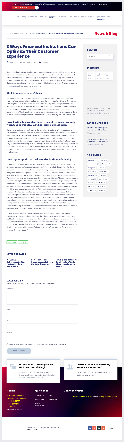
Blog (89, 78)
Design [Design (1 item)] (91, 168)
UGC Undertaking (26, 4)
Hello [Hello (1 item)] (103, 175)
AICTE (14, 4)
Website (9, 333)
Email (9, 321)
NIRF (109, 16)
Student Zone (52, 17)
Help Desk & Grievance (101, 18)
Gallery (91, 16)
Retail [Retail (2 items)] (91, 186)
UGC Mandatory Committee (67, 4)
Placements (74, 16)
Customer (12, 242)
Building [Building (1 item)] (103, 160)
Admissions (53, 400)
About (23, 16)
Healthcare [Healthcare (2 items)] (93, 175)
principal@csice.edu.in (14, 409)
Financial (23, 242)
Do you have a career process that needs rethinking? (36, 366)
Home (17, 16)
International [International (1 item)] (104, 179)
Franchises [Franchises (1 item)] (103, 171)
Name (9, 309)
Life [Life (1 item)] (90, 183)
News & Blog (103, 4)
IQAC (84, 4)
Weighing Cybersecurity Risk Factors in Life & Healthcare (16, 263)
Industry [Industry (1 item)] (92, 179)
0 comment (45, 62)
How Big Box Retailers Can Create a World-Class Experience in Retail (66, 263)
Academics (32, 16)
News (107, 78)
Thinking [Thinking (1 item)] (92, 190)
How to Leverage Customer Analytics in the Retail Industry (42, 262)
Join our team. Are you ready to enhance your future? (95, 366)
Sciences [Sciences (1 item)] (101, 186)
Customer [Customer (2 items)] (106, 164)
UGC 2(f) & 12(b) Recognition (45, 4)
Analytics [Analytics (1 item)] (92, 160)
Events (99, 78)
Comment (10, 288)
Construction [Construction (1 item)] (93, 164)
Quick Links (83, 17)
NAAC (91, 4)
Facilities (63, 16)
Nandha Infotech (33, 429)
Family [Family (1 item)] (101, 168)
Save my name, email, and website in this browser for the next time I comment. (37, 344)
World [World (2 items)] (102, 190)
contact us (96, 397)
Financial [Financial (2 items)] (92, 171)
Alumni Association (39, 404)
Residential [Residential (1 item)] (100, 183)
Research (43, 16)
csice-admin (13, 62)
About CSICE (39, 400)
